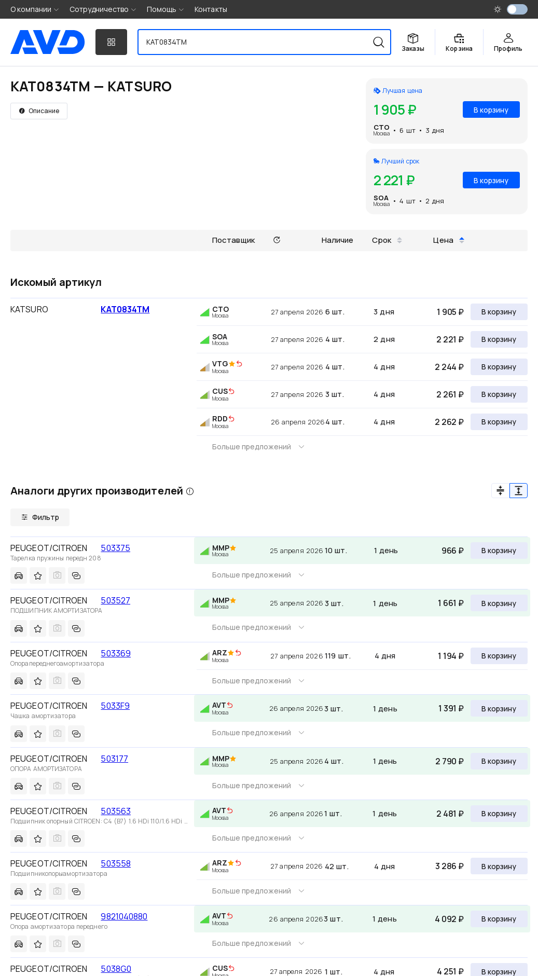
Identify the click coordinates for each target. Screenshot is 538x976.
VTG (220, 363)
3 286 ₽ (449, 866)
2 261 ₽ (450, 394)
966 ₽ (453, 550)
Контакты (211, 9)
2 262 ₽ (449, 422)
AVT (219, 705)
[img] (239, 364)
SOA (381, 197)
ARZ (219, 652)
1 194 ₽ (451, 656)
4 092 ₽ (449, 919)
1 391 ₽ (451, 708)
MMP (220, 548)
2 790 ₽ (449, 761)
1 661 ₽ (451, 603)
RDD (220, 418)
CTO (382, 127)
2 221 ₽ (450, 339)
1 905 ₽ (450, 312)
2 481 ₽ (450, 813)
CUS (220, 391)
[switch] (517, 9)
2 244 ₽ (449, 367)
